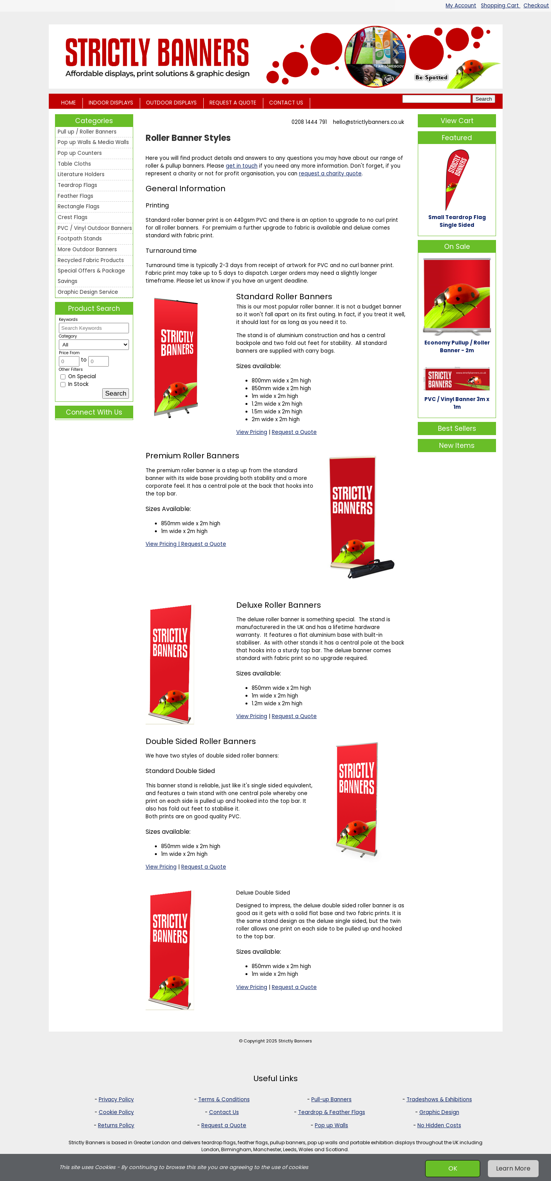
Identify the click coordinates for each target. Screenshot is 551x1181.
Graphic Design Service (88, 292)
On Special (78, 376)
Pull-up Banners (331, 1099)
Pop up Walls (331, 1125)
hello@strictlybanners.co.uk (368, 122)
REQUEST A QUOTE (232, 102)
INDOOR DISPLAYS (111, 102)
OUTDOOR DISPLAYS (171, 102)
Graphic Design (439, 1112)
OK (452, 1168)
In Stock (74, 384)
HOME (68, 102)
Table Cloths (74, 164)
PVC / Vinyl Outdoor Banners (95, 228)
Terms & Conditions (224, 1099)
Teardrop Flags (77, 185)
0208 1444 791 (309, 122)
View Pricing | (163, 544)
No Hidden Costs (439, 1125)
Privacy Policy (116, 1099)
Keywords (68, 319)
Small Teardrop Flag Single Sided (457, 221)
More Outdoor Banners (87, 249)
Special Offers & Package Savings (91, 276)
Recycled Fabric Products (91, 260)
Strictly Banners (295, 1041)
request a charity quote (330, 173)
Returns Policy (116, 1125)
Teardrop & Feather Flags (331, 1112)
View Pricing (251, 432)
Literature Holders (81, 174)
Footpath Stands (80, 238)
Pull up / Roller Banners (87, 131)
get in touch (241, 166)
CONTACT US (286, 102)
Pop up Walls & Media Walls (93, 142)
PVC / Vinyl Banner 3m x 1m (456, 403)
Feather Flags (75, 196)
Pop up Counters (80, 153)
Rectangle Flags (79, 206)
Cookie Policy (116, 1112)
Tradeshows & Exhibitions (439, 1099)
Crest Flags (73, 217)
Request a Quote (294, 432)
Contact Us (224, 1112)
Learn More (513, 1168)
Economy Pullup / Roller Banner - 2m (457, 346)
